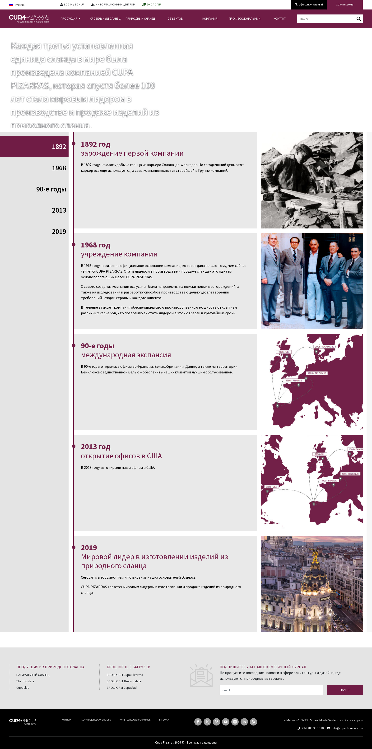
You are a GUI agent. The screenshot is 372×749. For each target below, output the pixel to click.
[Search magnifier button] (359, 19)
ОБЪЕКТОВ (175, 19)
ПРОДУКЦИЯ (69, 19)
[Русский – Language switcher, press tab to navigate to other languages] (31, 4)
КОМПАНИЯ (210, 19)
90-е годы (51, 188)
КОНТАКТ (280, 19)
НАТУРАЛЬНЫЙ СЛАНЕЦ (33, 675)
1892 (59, 146)
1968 (59, 167)
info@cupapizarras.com (347, 728)
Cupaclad (22, 687)
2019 (59, 231)
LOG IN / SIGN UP (74, 4)
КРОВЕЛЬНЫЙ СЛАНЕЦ (105, 19)
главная (15, 31)
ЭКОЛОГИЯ (154, 4)
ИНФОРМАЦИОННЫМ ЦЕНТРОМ (115, 4)
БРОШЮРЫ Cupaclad (122, 687)
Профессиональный (309, 4)
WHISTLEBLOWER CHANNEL (135, 719)
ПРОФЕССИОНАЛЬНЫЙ (244, 19)
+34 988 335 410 (313, 728)
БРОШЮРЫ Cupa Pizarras (125, 675)
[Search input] (326, 18)
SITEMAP (164, 719)
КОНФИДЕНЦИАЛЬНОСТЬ (96, 719)
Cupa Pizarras (164, 742)
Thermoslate (25, 681)
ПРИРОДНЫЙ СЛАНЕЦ (140, 19)
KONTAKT (67, 719)
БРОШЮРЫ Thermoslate (124, 681)
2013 (59, 209)
